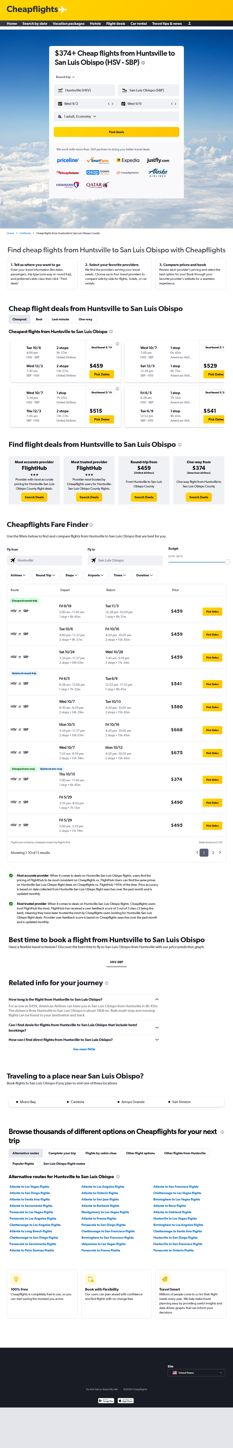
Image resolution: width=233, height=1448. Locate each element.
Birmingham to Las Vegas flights (176, 1199)
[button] (82, 104)
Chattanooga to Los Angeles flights (35, 1225)
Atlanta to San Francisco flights (175, 1186)
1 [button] (204, 853)
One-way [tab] (85, 319)
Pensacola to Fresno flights (100, 1250)
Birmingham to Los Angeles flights (178, 1225)
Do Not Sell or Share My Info (102, 1389)
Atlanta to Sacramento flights (31, 1206)
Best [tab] (39, 319)
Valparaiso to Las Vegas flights (103, 1244)
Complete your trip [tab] (62, 1153)
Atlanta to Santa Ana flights (30, 1199)
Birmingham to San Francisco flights (107, 1237)
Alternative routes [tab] (26, 1153)
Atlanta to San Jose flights (100, 1199)
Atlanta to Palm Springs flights (32, 1250)
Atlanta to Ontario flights (99, 1193)
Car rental (139, 25)
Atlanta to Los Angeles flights (102, 1186)
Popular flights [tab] (23, 1163)
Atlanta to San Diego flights (30, 1193)
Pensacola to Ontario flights (173, 1250)
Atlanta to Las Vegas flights (29, 1186)
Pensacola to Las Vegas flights (31, 1212)
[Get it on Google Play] (106, 1401)
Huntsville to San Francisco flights (177, 1244)
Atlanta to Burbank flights (100, 1206)
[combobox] (66, 76)
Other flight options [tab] (140, 1153)
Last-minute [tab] (60, 319)
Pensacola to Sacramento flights (33, 1244)
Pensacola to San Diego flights (103, 1225)
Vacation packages (68, 25)
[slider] (227, 562)
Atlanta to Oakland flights (172, 1212)
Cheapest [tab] (19, 319)
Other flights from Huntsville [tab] (185, 1153)
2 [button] (213, 853)
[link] (34, 497)
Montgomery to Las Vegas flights (105, 1212)
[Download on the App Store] (125, 1401)
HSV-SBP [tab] (116, 962)
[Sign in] (189, 25)
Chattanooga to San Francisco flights (108, 1231)
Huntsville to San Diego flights (175, 1237)
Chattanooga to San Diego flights (34, 1237)
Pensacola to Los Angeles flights (33, 1218)
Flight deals (115, 25)
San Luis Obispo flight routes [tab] (64, 1163)
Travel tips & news (167, 25)
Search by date (35, 25)
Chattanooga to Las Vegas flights (177, 1193)
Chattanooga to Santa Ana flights (177, 1231)
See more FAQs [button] (84, 1049)
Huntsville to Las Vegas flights (175, 1218)
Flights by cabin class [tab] (101, 1153)
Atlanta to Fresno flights (98, 1218)
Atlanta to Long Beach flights (31, 1231)
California (25, 233)
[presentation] (143, 63)
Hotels (95, 25)
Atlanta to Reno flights (169, 1206)
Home (12, 25)
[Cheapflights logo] (32, 10)
